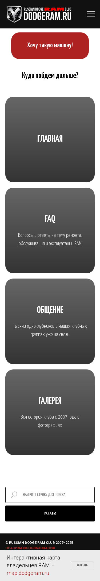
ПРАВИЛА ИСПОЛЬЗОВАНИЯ (30, 548)
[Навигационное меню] (91, 14)
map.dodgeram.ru (28, 573)
